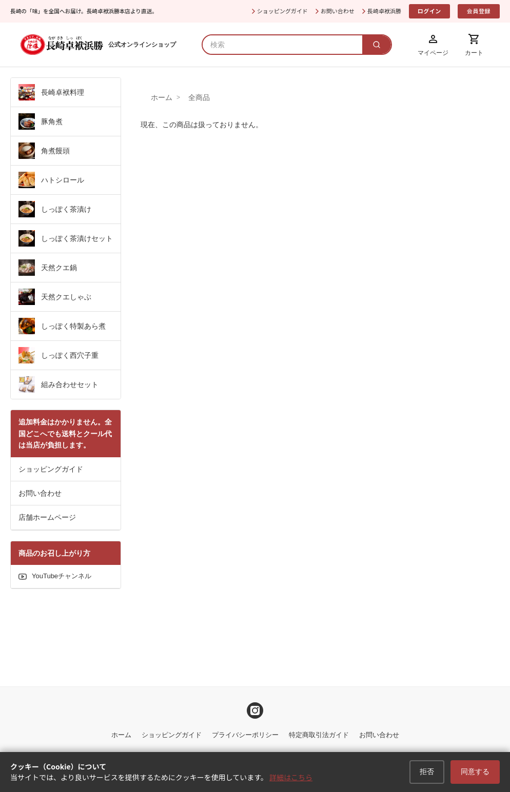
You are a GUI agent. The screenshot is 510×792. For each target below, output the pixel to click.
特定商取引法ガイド (319, 735)
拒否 (432, 773)
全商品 (199, 97)
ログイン (429, 11)
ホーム (161, 97)
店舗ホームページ (47, 517)
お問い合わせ (338, 11)
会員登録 (479, 11)
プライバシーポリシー (245, 735)
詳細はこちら (290, 778)
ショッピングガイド (282, 11)
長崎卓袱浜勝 (384, 11)
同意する (477, 773)
